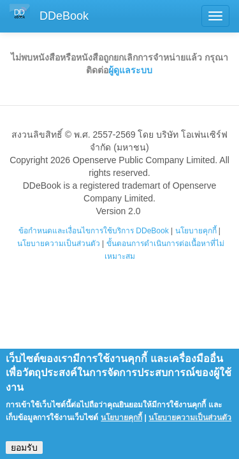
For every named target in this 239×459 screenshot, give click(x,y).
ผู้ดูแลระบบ (130, 70)
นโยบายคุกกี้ (196, 230)
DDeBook (64, 16)
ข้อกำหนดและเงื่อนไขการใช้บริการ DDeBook (93, 230)
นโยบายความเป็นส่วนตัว (58, 243)
